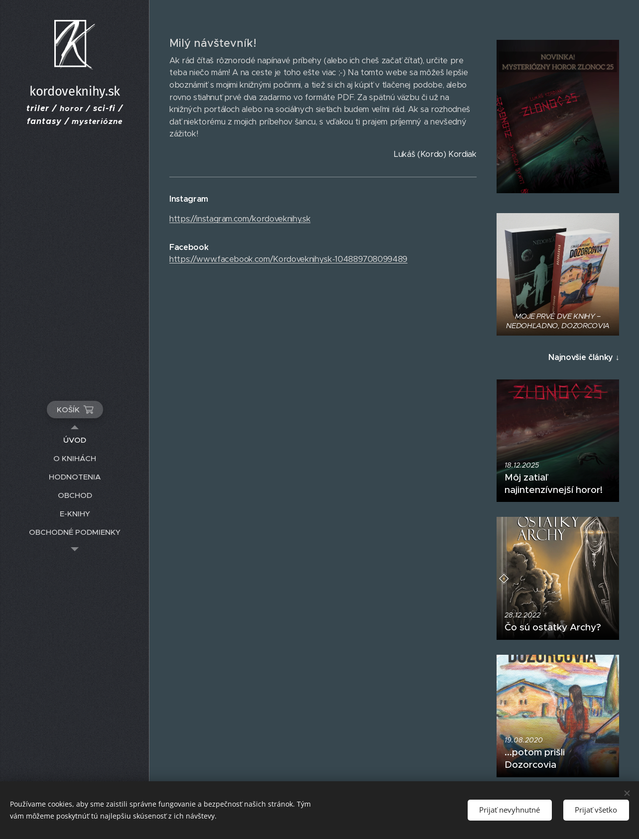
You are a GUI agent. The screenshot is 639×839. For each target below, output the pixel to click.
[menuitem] (74, 440)
